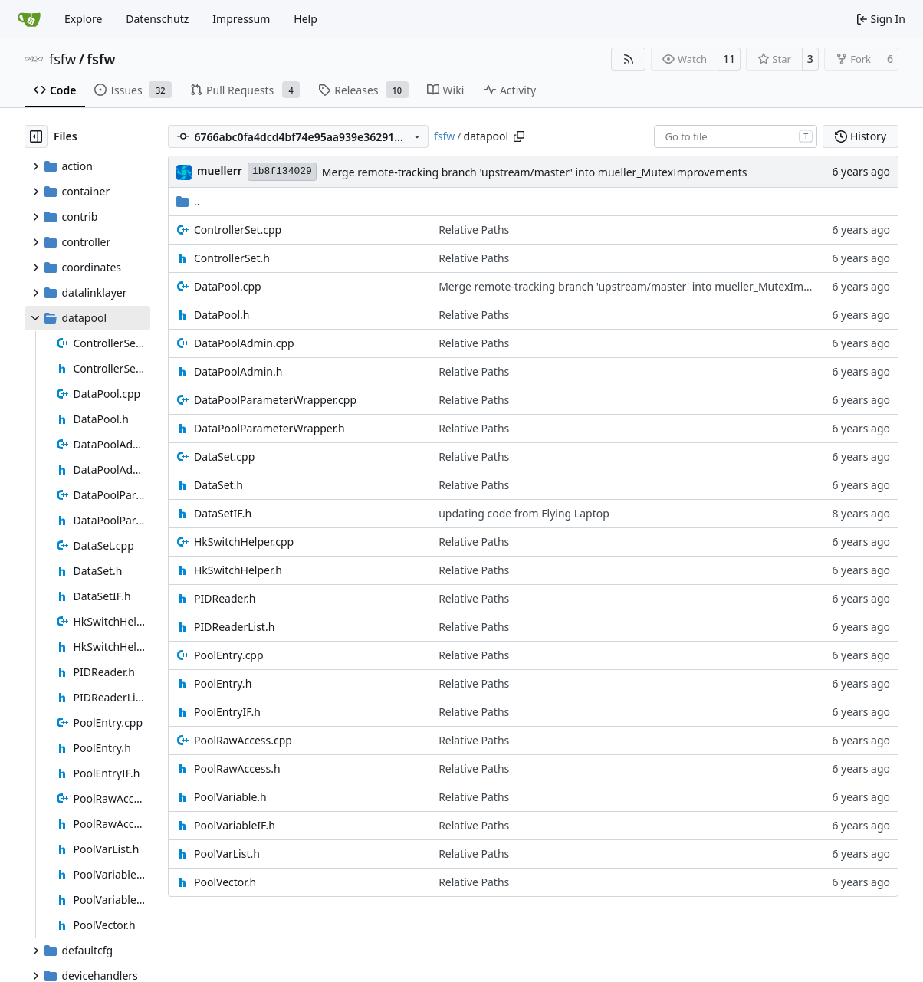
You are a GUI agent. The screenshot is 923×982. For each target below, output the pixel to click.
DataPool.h (221, 314)
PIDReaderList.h (234, 626)
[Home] (29, 19)
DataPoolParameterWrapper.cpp (275, 399)
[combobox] (735, 136)
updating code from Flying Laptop (524, 513)
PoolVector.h (225, 882)
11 (729, 58)
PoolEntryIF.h (227, 711)
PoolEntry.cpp (229, 655)
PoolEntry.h (222, 683)
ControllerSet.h (232, 258)
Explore (83, 18)
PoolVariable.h (230, 797)
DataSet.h (218, 485)
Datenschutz (157, 18)
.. (188, 201)
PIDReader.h (224, 598)
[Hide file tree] (36, 136)
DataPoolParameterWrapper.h (269, 428)
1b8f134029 (282, 171)
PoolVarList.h (227, 853)
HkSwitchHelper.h (238, 570)
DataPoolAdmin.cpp (244, 343)
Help (305, 18)
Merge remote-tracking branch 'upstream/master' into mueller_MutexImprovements (534, 172)
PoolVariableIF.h (234, 825)
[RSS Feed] (628, 59)
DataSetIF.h (222, 513)
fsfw (62, 59)
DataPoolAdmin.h (238, 371)
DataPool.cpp (227, 286)
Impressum (241, 18)
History (860, 136)
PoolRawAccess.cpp (243, 740)
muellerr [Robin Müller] (219, 170)
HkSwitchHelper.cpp (244, 541)
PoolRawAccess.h (237, 768)
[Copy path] (519, 136)
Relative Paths (474, 229)
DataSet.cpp (224, 456)
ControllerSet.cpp (237, 229)
